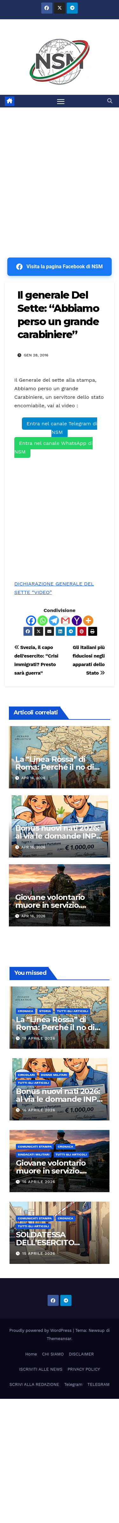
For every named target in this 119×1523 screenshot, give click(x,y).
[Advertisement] (59, 170)
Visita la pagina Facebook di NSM (59, 267)
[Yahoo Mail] (77, 621)
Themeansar (59, 1338)
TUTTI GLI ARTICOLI (72, 1011)
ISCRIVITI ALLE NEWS (41, 1369)
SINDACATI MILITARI (34, 1154)
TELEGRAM (99, 1384)
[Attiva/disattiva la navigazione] (61, 101)
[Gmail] (65, 621)
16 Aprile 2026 (39, 1038)
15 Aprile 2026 (38, 1253)
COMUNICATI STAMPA (35, 1146)
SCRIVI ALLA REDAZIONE (34, 1384)
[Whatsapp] (42, 621)
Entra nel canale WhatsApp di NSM (53, 447)
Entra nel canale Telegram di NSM (62, 428)
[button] (109, 101)
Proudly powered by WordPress (41, 1330)
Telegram (73, 1384)
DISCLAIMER (81, 1354)
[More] (88, 621)
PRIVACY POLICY (84, 1369)
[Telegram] (54, 621)
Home (31, 1354)
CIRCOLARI (26, 1075)
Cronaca (25, 1011)
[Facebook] (31, 621)
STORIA (45, 1011)
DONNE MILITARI (54, 1075)
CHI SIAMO (53, 1354)
